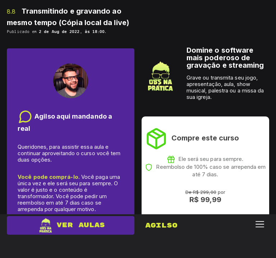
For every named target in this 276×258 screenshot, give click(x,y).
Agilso (161, 225)
